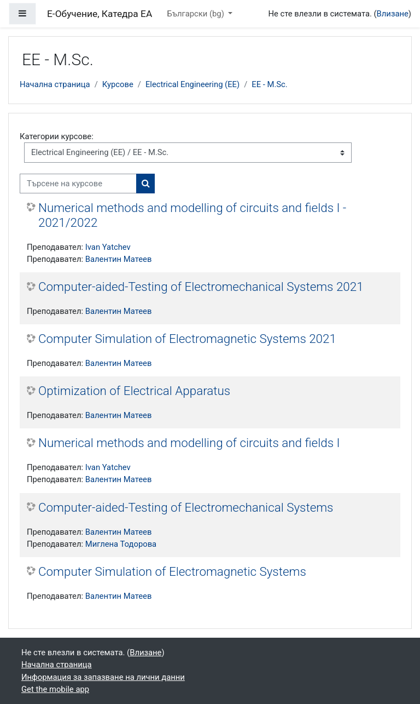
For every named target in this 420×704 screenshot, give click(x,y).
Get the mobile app (55, 689)
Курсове (117, 84)
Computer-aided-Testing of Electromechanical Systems (185, 507)
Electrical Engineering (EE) (192, 84)
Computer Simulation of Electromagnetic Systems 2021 (187, 338)
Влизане (393, 14)
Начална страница (55, 84)
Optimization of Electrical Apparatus (134, 391)
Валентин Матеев (118, 259)
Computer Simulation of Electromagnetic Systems (172, 571)
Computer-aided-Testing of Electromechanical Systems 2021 (201, 286)
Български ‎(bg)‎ (196, 14)
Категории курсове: (57, 136)
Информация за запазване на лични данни (103, 677)
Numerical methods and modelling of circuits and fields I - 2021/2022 (192, 215)
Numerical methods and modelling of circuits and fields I (189, 443)
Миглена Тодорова (120, 544)
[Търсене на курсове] (78, 183)
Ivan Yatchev (108, 247)
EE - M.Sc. (270, 84)
